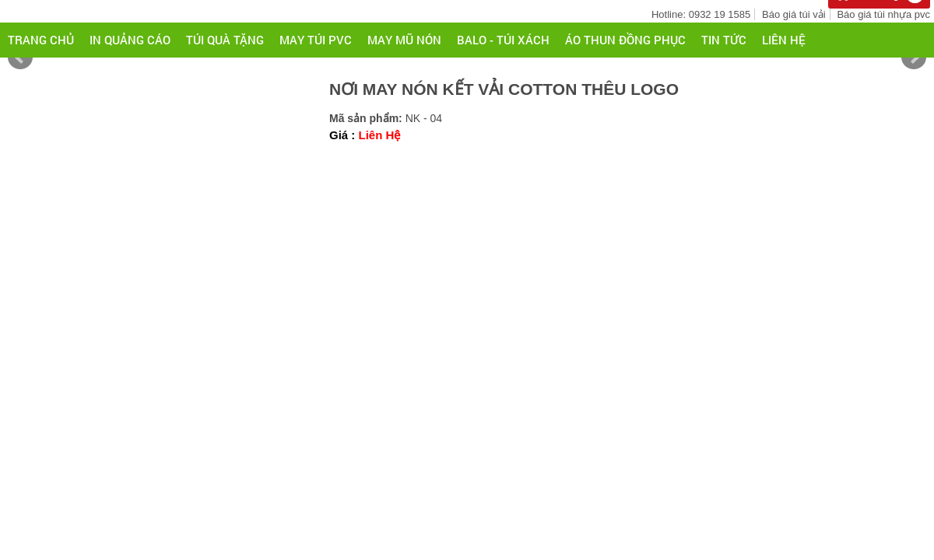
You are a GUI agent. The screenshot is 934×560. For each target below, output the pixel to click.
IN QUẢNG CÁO (130, 39)
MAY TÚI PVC (315, 39)
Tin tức (723, 39)
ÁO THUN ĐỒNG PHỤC (625, 39)
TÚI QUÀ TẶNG (225, 39)
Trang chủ (41, 39)
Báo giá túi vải (793, 14)
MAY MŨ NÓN (404, 39)
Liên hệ (784, 39)
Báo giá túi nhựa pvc (883, 14)
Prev (20, 57)
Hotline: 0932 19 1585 (700, 14)
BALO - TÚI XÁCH (503, 39)
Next (913, 57)
